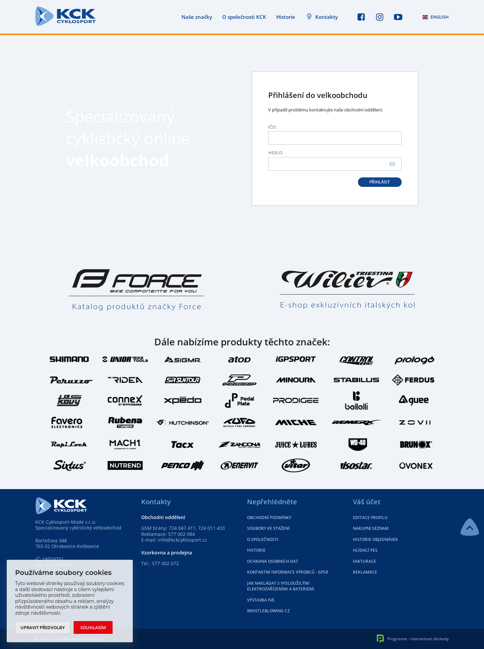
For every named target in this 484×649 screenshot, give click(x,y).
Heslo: (275, 153)
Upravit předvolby (43, 627)
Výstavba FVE (261, 600)
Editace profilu (370, 517)
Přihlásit (379, 182)
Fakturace (364, 561)
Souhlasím (93, 627)
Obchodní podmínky (269, 517)
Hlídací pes (365, 550)
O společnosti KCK (244, 17)
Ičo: (272, 127)
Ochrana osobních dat (272, 561)
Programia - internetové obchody (413, 639)
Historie (285, 17)
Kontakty (326, 16)
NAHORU (469, 527)
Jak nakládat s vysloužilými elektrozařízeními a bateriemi (280, 586)
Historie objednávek (375, 539)
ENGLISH (435, 17)
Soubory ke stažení (268, 528)
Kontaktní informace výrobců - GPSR (287, 572)
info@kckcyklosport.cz (182, 540)
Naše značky (197, 17)
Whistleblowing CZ (268, 611)
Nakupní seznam (371, 528)
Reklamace (365, 572)
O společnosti (262, 539)
